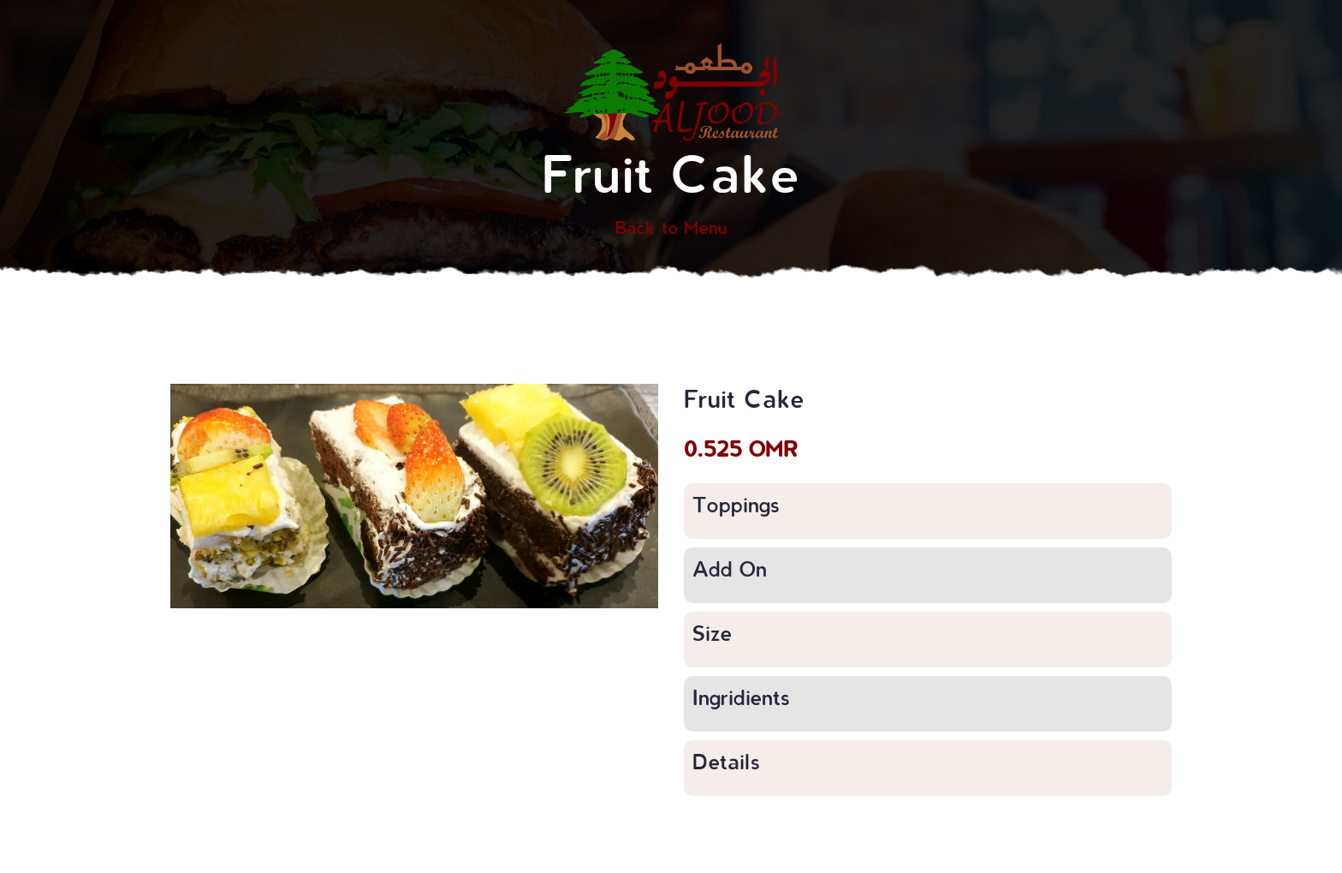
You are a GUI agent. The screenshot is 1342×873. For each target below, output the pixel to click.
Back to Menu (671, 227)
